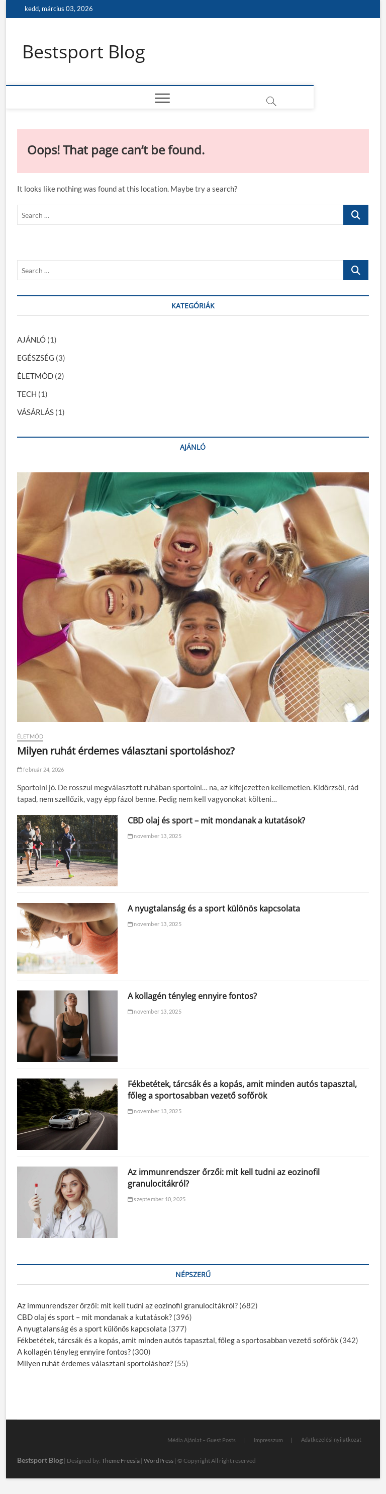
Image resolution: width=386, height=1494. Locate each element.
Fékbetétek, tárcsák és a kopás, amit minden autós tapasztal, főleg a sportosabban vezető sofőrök (242, 1090)
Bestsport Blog (83, 52)
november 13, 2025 (154, 836)
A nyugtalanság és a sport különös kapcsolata (214, 908)
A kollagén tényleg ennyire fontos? (192, 996)
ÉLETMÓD (35, 376)
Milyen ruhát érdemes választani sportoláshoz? (126, 751)
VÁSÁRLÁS (35, 412)
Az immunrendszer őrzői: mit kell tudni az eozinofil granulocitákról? (127, 1305)
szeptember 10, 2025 (156, 1199)
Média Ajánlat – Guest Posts (201, 1440)
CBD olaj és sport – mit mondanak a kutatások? (216, 820)
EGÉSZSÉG (35, 358)
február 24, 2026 (40, 769)
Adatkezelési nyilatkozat (331, 1439)
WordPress (158, 1460)
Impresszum (268, 1440)
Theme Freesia (121, 1460)
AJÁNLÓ (31, 340)
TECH (27, 394)
